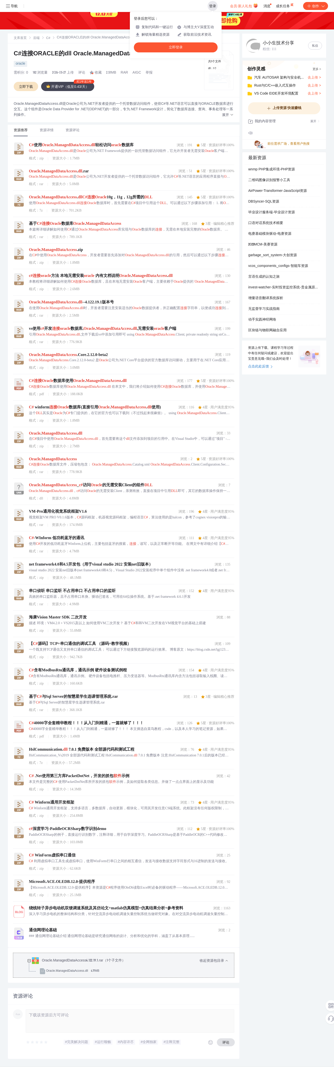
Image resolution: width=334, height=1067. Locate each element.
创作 (315, 6)
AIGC (137, 73)
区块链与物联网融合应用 (267, 330)
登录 (212, 6)
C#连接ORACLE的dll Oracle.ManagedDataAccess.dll (88, 54)
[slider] (37, 1042)
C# (48, 38)
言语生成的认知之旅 (264, 277)
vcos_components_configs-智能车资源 (278, 266)
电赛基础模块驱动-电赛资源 (269, 234)
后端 (36, 38)
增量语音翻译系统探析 (265, 298)
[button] (228, 115)
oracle (20, 64)
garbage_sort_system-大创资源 (272, 255)
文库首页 (20, 38)
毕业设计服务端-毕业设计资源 (271, 212)
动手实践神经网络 (262, 320)
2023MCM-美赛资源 (262, 244)
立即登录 (176, 47)
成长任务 (285, 5)
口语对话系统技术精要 (265, 223)
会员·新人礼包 (244, 5)
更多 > (317, 69)
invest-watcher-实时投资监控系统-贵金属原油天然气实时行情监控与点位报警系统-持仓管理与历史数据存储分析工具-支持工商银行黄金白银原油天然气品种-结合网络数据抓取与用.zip (284, 287)
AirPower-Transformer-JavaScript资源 (277, 191)
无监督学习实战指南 (264, 309)
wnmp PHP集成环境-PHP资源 (271, 169)
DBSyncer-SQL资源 (263, 202)
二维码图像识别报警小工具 (269, 180)
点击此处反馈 (260, 366)
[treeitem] (127, 965)
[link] (20, 38)
